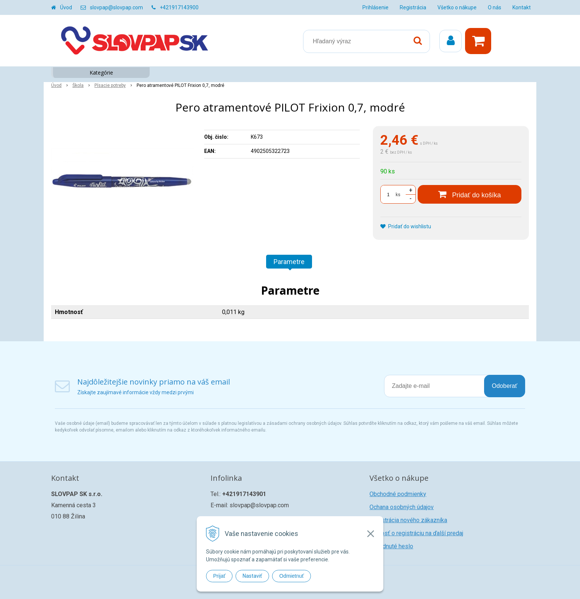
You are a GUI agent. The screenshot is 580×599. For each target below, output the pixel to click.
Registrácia (413, 7)
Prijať (219, 576)
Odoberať (504, 386)
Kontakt (521, 7)
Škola (78, 85)
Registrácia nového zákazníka (408, 520)
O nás (494, 7)
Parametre (289, 262)
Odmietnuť (291, 576)
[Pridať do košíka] (469, 194)
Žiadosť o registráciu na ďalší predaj (416, 533)
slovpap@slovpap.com (116, 7)
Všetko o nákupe (457, 7)
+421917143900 (179, 7)
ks (398, 194)
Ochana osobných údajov (401, 507)
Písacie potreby (110, 85)
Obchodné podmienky (397, 494)
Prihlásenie (375, 7)
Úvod (66, 7)
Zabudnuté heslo (391, 546)
